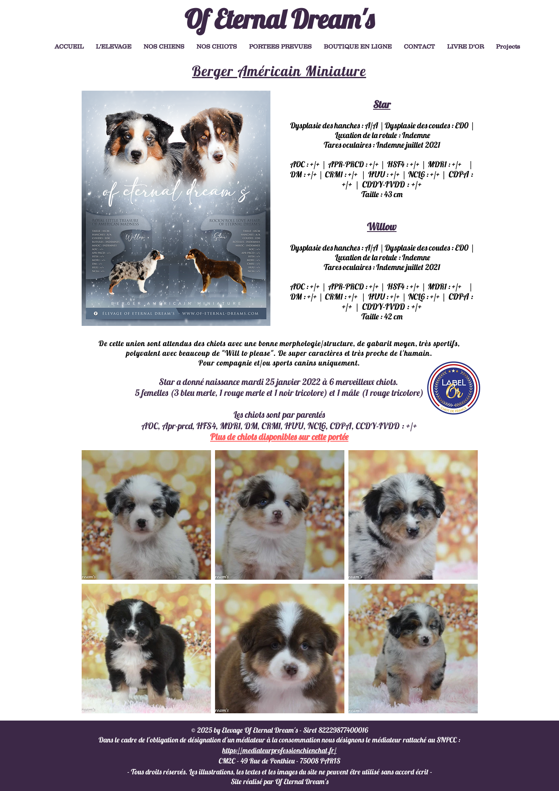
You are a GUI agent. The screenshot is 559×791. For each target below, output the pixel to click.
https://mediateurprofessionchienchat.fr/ (279, 750)
